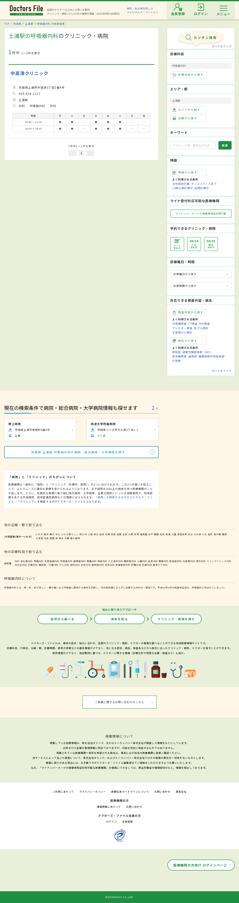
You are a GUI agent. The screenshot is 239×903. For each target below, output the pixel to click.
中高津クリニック (29, 73)
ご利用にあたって (63, 791)
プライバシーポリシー (92, 791)
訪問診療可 (201, 188)
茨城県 (17, 23)
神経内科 (102, 561)
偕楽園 (143, 534)
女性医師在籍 (181, 184)
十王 (204, 534)
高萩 (210, 534)
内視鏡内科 (189, 561)
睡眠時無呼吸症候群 (212, 356)
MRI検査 (204, 323)
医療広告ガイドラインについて (130, 791)
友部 (124, 534)
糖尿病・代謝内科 (49, 564)
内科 (17, 561)
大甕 (173, 534)
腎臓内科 (92, 561)
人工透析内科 (115, 561)
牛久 (57, 534)
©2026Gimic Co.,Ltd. (119, 897)
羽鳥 (113, 534)
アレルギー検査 (182, 328)
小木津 (197, 534)
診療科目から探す (188, 75)
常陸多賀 (182, 534)
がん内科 (64, 564)
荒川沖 (83, 534)
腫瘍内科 (164, 561)
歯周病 (192, 356)
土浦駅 (29, 23)
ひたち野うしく (69, 534)
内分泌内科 (21, 564)
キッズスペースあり (204, 184)
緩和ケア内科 (160, 564)
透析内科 (75, 564)
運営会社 (181, 791)
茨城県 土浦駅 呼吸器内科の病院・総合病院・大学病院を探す (78, 452)
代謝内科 (33, 564)
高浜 (101, 534)
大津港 (39, 538)
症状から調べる (63, 619)
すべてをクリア (222, 46)
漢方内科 (201, 561)
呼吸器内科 (43, 23)
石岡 (107, 534)
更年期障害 (179, 356)
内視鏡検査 (179, 323)
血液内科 (153, 561)
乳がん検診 (201, 328)
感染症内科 (175, 561)
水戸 (150, 534)
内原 (130, 534)
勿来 (46, 538)
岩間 (119, 534)
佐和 (162, 534)
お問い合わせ (162, 791)
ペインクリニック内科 (219, 561)
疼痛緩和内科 (123, 564)
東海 (167, 534)
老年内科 (110, 564)
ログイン (111, 821)
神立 (96, 534)
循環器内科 (79, 561)
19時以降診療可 (182, 188)
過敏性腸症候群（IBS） (198, 352)
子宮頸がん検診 (182, 332)
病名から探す (184, 341)
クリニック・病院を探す (176, 619)
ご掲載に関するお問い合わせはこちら (119, 702)
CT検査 (193, 323)
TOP (7, 23)
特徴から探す (184, 172)
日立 (190, 534)
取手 (46, 534)
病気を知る (119, 619)
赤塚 (136, 534)
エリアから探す (186, 110)
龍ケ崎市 (75, 538)
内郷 (66, 538)
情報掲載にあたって (109, 806)
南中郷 (217, 534)
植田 (52, 538)
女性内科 (86, 564)
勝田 (156, 534)
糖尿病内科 (130, 561)
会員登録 (127, 821)
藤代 (52, 534)
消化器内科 (26, 561)
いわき (39, 534)
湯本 (61, 538)
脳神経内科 (98, 564)
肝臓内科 (136, 564)
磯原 (224, 534)
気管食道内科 (52, 561)
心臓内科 (142, 561)
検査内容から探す (188, 312)
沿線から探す (184, 118)
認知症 (176, 352)
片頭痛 (176, 361)
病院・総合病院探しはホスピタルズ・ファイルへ (142, 10)
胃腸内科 (39, 561)
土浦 (90, 534)
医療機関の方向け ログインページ (200, 865)
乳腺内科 (147, 564)
